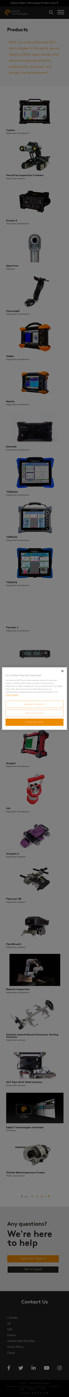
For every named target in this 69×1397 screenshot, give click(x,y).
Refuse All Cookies (34, 713)
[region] (34, 698)
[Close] (62, 671)
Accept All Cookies (34, 722)
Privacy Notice (12, 695)
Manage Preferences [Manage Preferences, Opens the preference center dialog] (34, 704)
